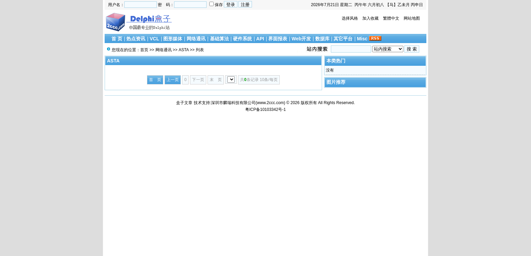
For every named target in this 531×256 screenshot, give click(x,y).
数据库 (322, 38)
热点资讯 (135, 38)
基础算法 (219, 38)
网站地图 (412, 18)
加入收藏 (370, 18)
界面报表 (277, 38)
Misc (362, 38)
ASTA (183, 49)
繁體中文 (391, 18)
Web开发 (301, 38)
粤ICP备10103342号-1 (265, 109)
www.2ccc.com (270, 102)
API (260, 38)
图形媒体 (172, 38)
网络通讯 (196, 38)
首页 (144, 49)
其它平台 (343, 38)
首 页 (116, 38)
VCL (154, 38)
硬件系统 (242, 38)
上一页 (173, 79)
